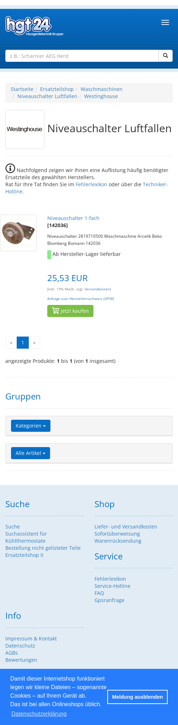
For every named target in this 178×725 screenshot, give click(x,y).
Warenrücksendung (118, 540)
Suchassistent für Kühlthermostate (26, 537)
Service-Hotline (112, 585)
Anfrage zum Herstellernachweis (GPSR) (80, 298)
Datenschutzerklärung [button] (39, 714)
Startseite (22, 89)
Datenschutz (20, 645)
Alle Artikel (30, 453)
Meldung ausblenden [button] (137, 697)
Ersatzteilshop (57, 89)
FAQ (99, 593)
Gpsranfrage (109, 600)
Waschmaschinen (102, 89)
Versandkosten (97, 289)
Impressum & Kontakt (31, 638)
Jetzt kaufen (70, 310)
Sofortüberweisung (117, 533)
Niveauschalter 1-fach (73, 218)
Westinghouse (101, 96)
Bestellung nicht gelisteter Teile (43, 547)
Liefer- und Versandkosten (126, 526)
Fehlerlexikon (91, 184)
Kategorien (31, 425)
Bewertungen (21, 659)
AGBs (11, 652)
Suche (12, 526)
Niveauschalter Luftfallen (47, 96)
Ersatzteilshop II (24, 555)
